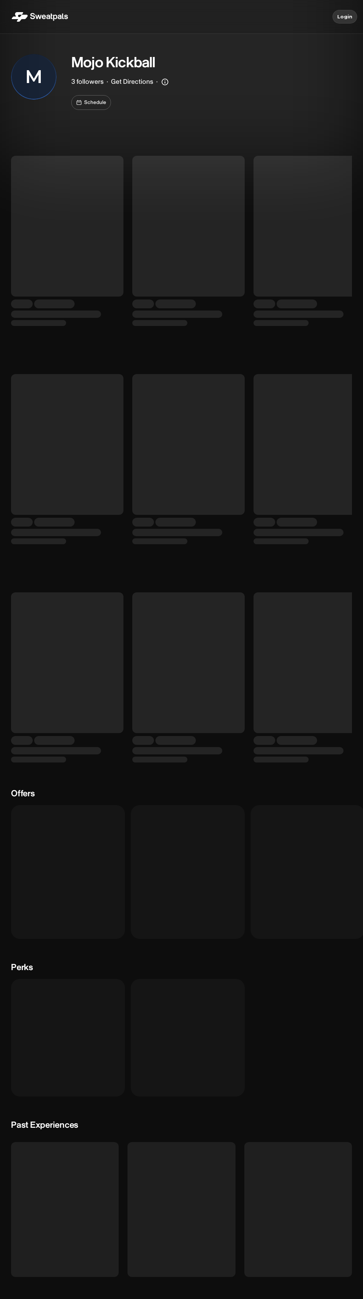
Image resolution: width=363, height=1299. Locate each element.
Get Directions (132, 82)
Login (345, 17)
